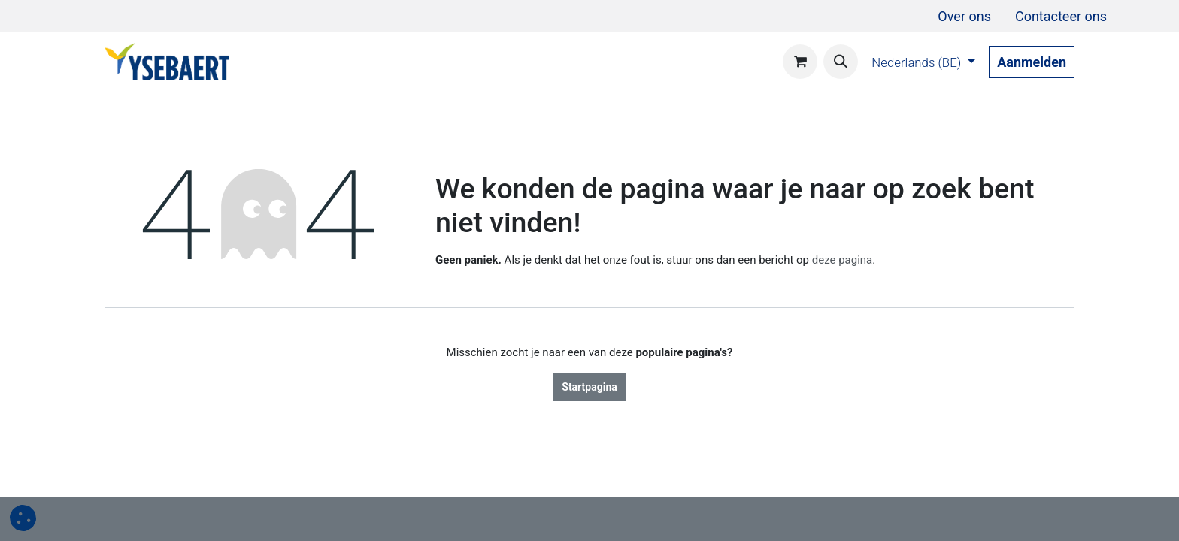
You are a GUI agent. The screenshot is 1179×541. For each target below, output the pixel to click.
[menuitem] (964, 16)
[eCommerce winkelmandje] (800, 61)
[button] (840, 61)
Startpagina (589, 387)
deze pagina (842, 260)
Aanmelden (1031, 62)
